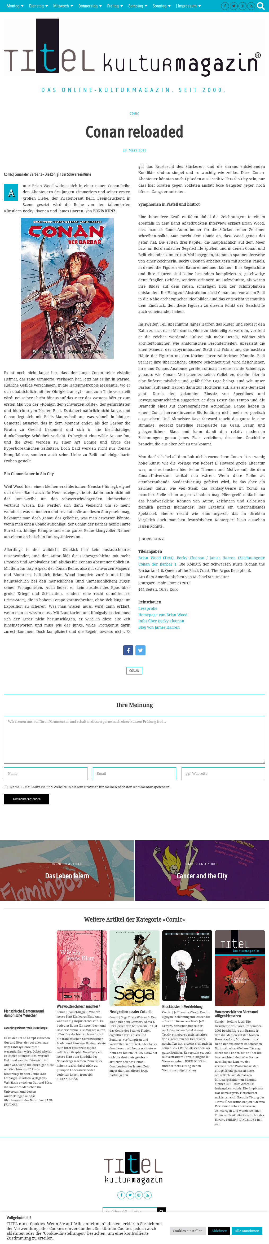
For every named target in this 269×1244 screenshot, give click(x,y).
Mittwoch (61, 5)
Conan (134, 671)
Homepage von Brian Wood (163, 614)
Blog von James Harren (159, 627)
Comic (134, 114)
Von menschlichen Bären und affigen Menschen (236, 1014)
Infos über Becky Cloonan (161, 620)
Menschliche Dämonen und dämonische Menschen (24, 1013)
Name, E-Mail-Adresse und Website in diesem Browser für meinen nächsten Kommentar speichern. (90, 787)
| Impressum (186, 5)
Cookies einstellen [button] (187, 1230)
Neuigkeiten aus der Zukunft (130, 1011)
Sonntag (159, 5)
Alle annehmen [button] (247, 1230)
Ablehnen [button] (219, 1230)
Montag (13, 5)
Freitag (113, 5)
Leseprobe (147, 608)
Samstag (135, 5)
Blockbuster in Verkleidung (182, 1006)
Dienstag (36, 5)
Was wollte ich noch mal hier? (78, 1006)
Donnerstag (88, 5)
